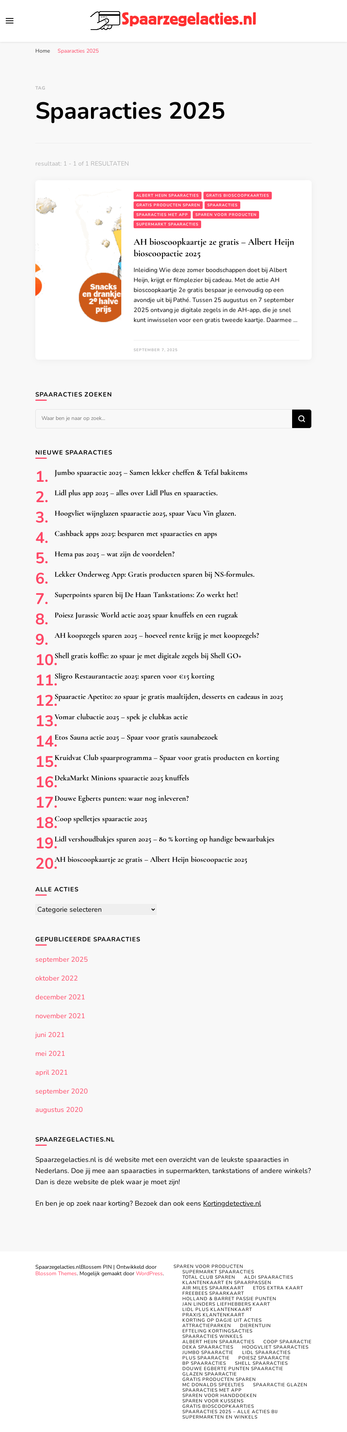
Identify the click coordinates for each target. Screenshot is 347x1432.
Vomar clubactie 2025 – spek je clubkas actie (121, 717)
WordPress (149, 1273)
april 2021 (51, 1072)
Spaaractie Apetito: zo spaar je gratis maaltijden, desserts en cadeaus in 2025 (169, 696)
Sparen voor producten (225, 214)
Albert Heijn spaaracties (167, 195)
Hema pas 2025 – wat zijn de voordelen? (115, 554)
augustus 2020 (59, 1109)
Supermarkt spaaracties (167, 224)
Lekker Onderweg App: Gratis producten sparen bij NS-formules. (154, 574)
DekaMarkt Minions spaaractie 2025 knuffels (122, 778)
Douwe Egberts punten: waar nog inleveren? (122, 798)
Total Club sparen (208, 1277)
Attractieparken (206, 1325)
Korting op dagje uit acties (222, 1320)
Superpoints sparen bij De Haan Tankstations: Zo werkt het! (146, 594)
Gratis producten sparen (168, 205)
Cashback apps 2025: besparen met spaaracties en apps (136, 533)
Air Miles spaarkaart (213, 1288)
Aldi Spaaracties (268, 1277)
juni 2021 (50, 1034)
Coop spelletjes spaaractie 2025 (101, 818)
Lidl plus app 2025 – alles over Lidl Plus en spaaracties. (136, 493)
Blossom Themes (56, 1273)
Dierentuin (255, 1325)
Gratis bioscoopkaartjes (237, 195)
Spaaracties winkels (212, 1336)
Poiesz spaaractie (264, 1358)
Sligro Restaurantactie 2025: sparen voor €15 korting (134, 676)
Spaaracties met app (162, 214)
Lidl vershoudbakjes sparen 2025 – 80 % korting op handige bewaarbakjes (164, 839)
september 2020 (61, 1091)
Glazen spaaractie (209, 1374)
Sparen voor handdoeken (219, 1395)
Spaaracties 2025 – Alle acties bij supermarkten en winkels (230, 1414)
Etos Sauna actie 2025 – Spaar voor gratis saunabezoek (136, 737)
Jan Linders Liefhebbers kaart (226, 1304)
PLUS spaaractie (206, 1358)
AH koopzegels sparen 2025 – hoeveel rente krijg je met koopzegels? (157, 635)
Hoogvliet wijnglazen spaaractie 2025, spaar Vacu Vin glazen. (145, 513)
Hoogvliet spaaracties (275, 1347)
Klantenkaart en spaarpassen (226, 1282)
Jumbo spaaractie (207, 1352)
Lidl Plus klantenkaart (217, 1309)
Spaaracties (222, 205)
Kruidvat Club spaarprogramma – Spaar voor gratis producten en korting (167, 757)
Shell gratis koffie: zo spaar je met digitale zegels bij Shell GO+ (148, 655)
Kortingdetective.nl (232, 1203)
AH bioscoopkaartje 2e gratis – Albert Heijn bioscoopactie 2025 (151, 859)
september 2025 (61, 959)
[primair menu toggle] (9, 20)
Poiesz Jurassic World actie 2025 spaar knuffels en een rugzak (146, 615)
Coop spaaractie (287, 1342)
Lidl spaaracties (266, 1352)
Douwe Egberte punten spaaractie (232, 1369)
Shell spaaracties (261, 1363)
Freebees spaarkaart (213, 1293)
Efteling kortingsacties (217, 1331)
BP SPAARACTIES (204, 1363)
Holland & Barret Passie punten (229, 1299)
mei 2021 (50, 1053)
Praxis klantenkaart (213, 1315)
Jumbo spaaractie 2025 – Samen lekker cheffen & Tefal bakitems (151, 472)
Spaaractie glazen (280, 1385)
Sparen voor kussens (213, 1401)
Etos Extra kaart (278, 1288)
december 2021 (60, 997)
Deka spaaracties (207, 1347)
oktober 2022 (56, 978)
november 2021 (60, 1015)
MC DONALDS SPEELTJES (213, 1385)
